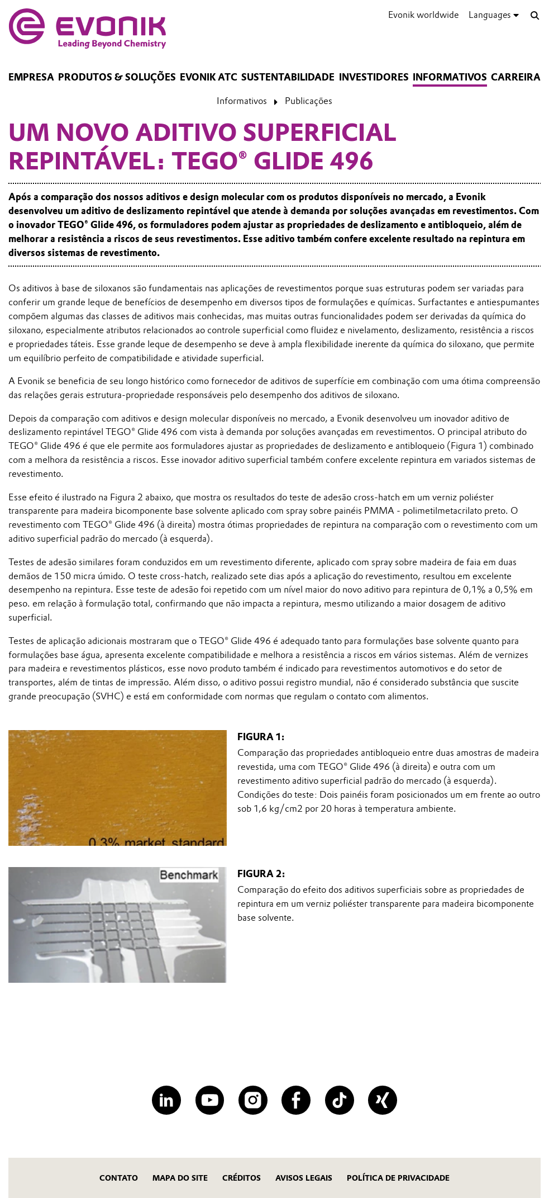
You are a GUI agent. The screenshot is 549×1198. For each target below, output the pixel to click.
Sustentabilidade (288, 77)
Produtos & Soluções (117, 77)
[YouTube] (210, 1100)
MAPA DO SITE (180, 1177)
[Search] (535, 16)
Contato (118, 1177)
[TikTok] (339, 1100)
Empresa (31, 77)
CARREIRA (516, 77)
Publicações (308, 100)
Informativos (450, 77)
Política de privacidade (398, 1177)
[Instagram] (253, 1100)
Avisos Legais (303, 1177)
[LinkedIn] (166, 1100)
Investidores (374, 77)
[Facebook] (296, 1100)
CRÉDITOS (241, 1177)
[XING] (382, 1100)
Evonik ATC (208, 77)
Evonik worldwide (423, 15)
